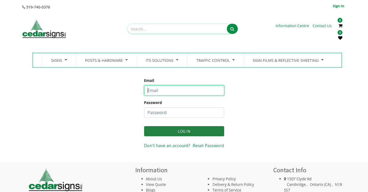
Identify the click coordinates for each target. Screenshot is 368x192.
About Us (154, 178)
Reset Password (208, 146)
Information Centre (293, 25)
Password (153, 102)
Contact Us (322, 25)
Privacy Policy (224, 178)
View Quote (156, 184)
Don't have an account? (167, 146)
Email (149, 80)
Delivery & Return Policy (233, 184)
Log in (184, 131)
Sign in (338, 5)
